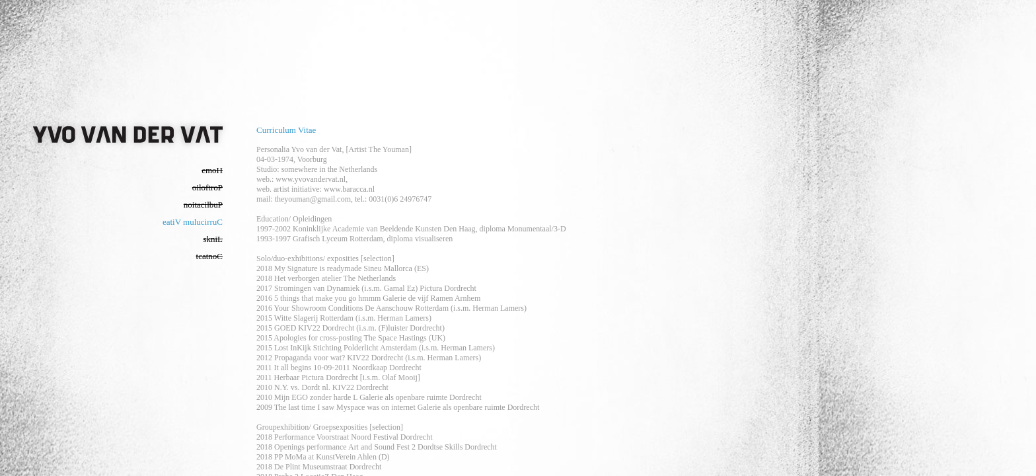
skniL (213, 239)
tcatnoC (209, 256)
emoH (212, 170)
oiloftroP (207, 187)
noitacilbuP (203, 205)
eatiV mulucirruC (193, 222)
